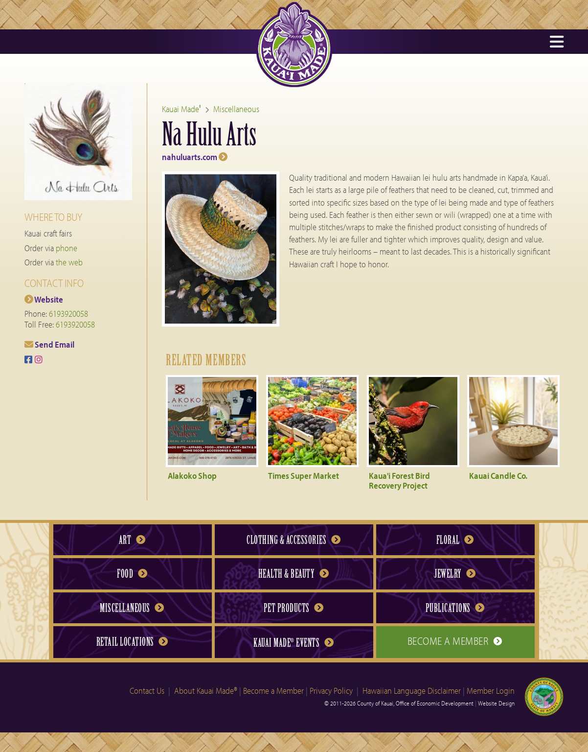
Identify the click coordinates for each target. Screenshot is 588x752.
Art (132, 540)
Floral (455, 540)
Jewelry (454, 574)
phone (66, 248)
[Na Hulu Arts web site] (363, 140)
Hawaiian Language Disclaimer (411, 690)
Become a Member (454, 641)
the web (69, 262)
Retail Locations (132, 642)
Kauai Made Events (293, 643)
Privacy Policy (331, 690)
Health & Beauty (293, 574)
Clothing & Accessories (293, 540)
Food (132, 574)
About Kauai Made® (205, 690)
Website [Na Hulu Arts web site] (43, 299)
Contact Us (147, 690)
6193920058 (68, 313)
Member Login (491, 690)
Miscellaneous (236, 109)
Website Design (496, 703)
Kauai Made (181, 109)
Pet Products (293, 608)
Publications (455, 608)
